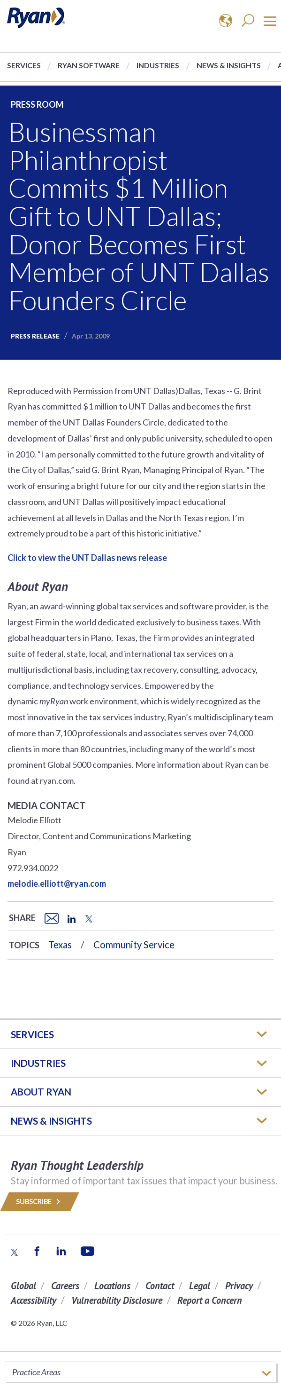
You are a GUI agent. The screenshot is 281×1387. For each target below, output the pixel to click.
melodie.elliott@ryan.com (57, 883)
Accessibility (33, 1300)
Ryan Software (89, 65)
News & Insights (229, 65)
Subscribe (39, 1202)
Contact (159, 1285)
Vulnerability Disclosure (116, 1300)
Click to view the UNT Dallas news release (87, 557)
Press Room (37, 104)
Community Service (134, 944)
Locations (112, 1285)
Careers (65, 1285)
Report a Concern (209, 1300)
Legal (199, 1285)
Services (24, 65)
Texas (60, 944)
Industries (158, 65)
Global (23, 1285)
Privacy (239, 1285)
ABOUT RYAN (41, 1091)
